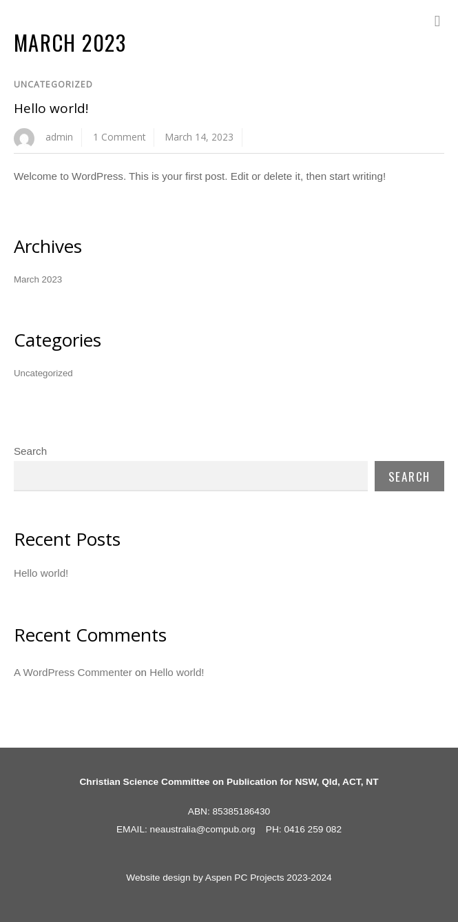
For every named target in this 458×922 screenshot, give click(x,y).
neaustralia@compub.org (203, 829)
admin (59, 136)
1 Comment (119, 136)
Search (30, 451)
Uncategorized (53, 84)
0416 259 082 (313, 829)
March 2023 (38, 279)
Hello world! (51, 108)
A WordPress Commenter (73, 672)
